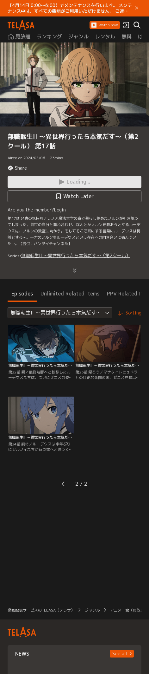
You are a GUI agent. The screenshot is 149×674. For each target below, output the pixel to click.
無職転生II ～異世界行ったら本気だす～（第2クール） (75, 255)
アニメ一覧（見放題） (129, 610)
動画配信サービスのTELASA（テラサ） (41, 610)
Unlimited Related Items (69, 293)
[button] (105, 25)
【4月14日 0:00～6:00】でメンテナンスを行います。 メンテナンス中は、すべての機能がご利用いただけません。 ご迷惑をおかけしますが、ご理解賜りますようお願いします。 (70, 8)
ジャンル (92, 610)
